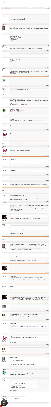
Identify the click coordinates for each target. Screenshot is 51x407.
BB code (16, 397)
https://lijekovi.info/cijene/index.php (13, 390)
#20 (48, 181)
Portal (6, 7)
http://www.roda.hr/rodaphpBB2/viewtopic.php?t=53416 (15, 27)
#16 (48, 146)
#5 (48, 51)
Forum (3, 7)
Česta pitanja (3, 8)
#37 (48, 345)
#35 (48, 320)
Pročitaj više (4, 402)
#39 (48, 369)
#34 (48, 311)
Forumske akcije (8, 8)
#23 (48, 202)
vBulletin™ (26, 405)
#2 (48, 24)
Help (38, 7)
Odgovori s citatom (47, 23)
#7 (48, 68)
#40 (48, 378)
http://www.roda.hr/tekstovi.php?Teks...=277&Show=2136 (17, 111)
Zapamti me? (34, 7)
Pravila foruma (16, 400)
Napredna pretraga (47, 8)
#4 (48, 45)
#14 (48, 130)
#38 (48, 354)
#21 (48, 187)
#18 (48, 167)
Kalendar (5, 8)
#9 (48, 86)
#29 (48, 263)
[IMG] (15, 398)
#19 (48, 175)
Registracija (41, 7)
